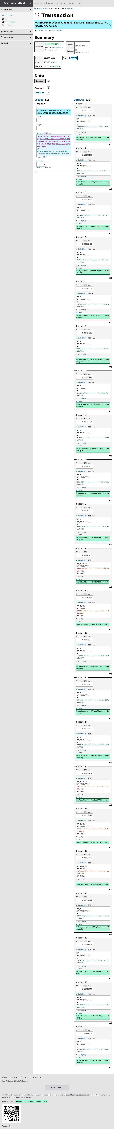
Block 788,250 (51, 44)
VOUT (38, 116)
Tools (6, 43)
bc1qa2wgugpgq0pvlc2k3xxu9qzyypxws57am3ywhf (92, 538)
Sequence (40, 161)
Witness (39, 133)
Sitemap (24, 1077)
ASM (46, 133)
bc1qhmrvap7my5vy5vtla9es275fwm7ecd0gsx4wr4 (92, 405)
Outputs (79, 99)
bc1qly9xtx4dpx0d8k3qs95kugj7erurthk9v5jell (92, 138)
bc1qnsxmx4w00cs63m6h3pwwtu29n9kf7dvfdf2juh (92, 450)
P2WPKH (44, 157)
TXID (38, 107)
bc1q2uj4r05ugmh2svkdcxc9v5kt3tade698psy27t (92, 1061)
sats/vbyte (55, 66)
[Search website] (73, 3)
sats (89, 107)
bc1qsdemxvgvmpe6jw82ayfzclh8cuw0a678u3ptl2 (92, 928)
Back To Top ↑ (57, 1088)
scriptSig (40, 125)
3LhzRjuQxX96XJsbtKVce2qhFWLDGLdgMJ (92, 624)
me (98, 1095)
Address (70, 9)
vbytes (54, 62)
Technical (8, 37)
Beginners (8, 32)
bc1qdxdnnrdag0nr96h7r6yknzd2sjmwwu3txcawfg (92, 756)
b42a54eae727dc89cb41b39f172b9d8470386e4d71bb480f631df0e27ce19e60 (53, 112)
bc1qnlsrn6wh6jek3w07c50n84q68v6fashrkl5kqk (92, 1017)
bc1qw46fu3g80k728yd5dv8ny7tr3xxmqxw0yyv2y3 (92, 316)
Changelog (36, 1077)
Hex (48, 81)
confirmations (57, 47)
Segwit (73, 58)
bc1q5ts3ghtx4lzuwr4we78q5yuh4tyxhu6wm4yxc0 (92, 361)
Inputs (38, 99)
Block (47, 9)
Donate (14, 1077)
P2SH (82, 576)
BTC (85, 107)
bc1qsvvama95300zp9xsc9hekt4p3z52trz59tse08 (92, 494)
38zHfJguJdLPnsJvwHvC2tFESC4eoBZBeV (92, 582)
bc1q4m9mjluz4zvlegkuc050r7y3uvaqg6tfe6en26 (92, 227)
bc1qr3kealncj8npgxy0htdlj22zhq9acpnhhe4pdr (92, 668)
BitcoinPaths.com (21, 1081)
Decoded (39, 81)
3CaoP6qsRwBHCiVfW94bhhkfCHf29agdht (92, 842)
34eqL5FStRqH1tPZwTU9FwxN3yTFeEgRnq (92, 884)
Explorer (38, 9)
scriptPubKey (81, 116)
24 (38, 120)
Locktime (39, 92)
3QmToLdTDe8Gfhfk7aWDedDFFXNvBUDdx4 (92, 800)
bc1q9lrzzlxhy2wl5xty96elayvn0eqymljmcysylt (92, 183)
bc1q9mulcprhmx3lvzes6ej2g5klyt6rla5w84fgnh (92, 972)
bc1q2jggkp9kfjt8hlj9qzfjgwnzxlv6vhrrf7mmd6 (92, 712)
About (5, 1077)
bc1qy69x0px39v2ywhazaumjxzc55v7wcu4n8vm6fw (92, 272)
